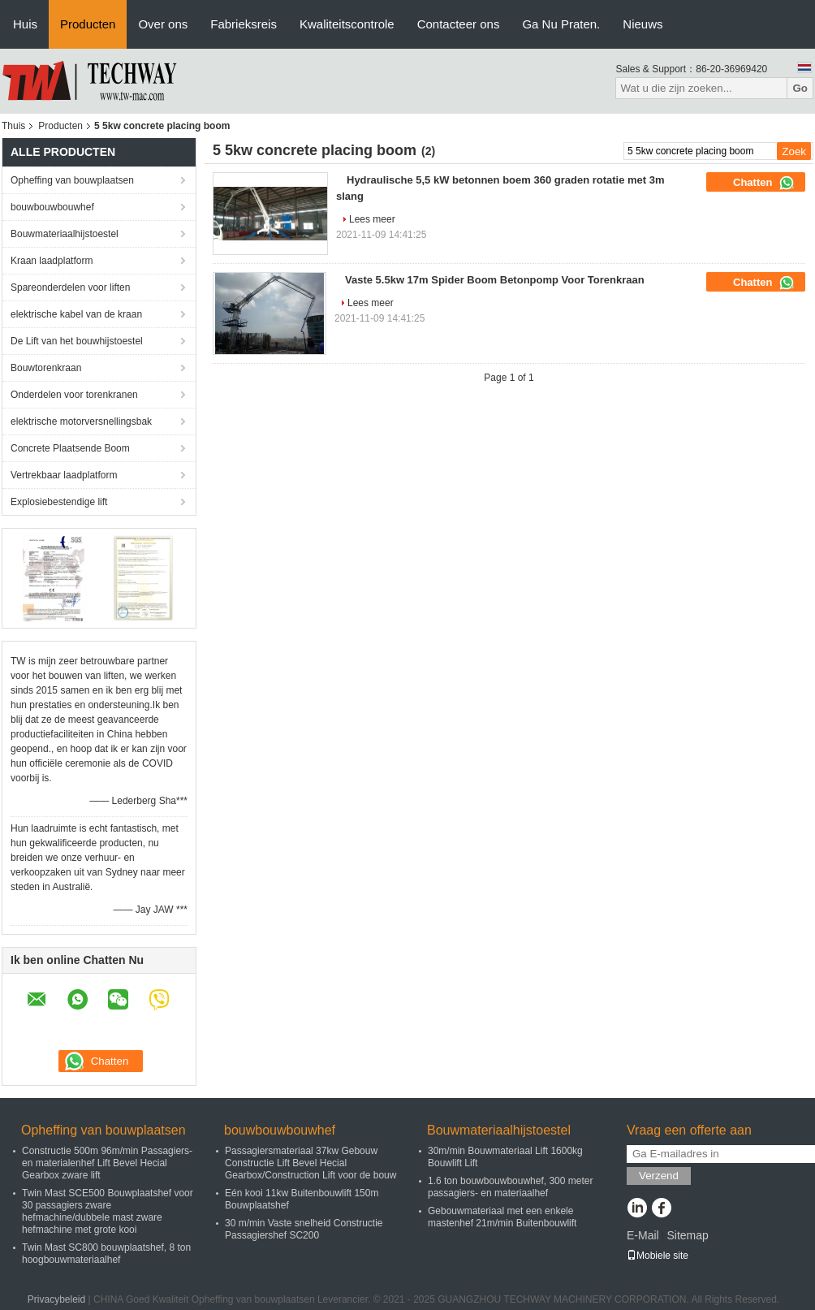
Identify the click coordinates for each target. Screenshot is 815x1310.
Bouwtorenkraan (46, 368)
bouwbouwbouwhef (52, 207)
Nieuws (642, 24)
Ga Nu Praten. (561, 24)
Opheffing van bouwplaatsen (72, 180)
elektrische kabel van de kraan (76, 314)
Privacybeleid (56, 1299)
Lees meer (372, 219)
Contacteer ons (458, 24)
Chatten (764, 183)
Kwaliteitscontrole (347, 24)
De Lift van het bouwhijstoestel (77, 341)
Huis (25, 24)
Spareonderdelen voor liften (70, 287)
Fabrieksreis (243, 24)
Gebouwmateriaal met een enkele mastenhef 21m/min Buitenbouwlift (502, 1217)
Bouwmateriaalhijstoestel (65, 234)
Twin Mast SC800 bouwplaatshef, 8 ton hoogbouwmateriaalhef (106, 1253)
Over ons (163, 24)
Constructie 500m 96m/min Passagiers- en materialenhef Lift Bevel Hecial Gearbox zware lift (107, 1163)
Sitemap (687, 1235)
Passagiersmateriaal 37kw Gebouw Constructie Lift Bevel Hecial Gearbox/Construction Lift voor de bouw (310, 1163)
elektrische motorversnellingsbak (81, 421)
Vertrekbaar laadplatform (64, 475)
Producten (87, 24)
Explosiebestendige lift (59, 502)
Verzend (659, 1175)
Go (800, 88)
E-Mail (643, 1235)
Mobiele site (657, 1255)
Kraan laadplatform (52, 260)
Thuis (13, 126)
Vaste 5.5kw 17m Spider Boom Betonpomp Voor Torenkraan (495, 280)
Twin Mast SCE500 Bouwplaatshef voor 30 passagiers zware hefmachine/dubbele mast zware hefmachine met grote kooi (107, 1211)
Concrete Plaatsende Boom (70, 448)
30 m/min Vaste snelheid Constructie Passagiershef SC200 (304, 1229)
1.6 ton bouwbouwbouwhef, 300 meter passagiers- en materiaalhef (510, 1187)
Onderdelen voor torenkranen (74, 394)
